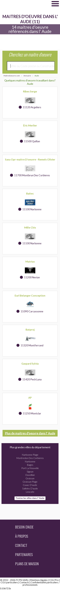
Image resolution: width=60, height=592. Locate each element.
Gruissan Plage (30, 481)
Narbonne (30, 461)
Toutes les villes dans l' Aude (30, 498)
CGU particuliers (9, 582)
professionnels (30, 584)
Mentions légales (38, 579)
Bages (30, 464)
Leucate (30, 491)
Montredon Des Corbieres (30, 458)
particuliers (52, 582)
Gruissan (30, 478)
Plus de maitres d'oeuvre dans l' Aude (30, 433)
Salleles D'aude (30, 488)
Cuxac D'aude (30, 484)
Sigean (30, 471)
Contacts (24, 582)
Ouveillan (30, 474)
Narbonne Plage (30, 454)
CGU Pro (54, 579)
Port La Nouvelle (30, 468)
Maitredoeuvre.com (24, 3)
